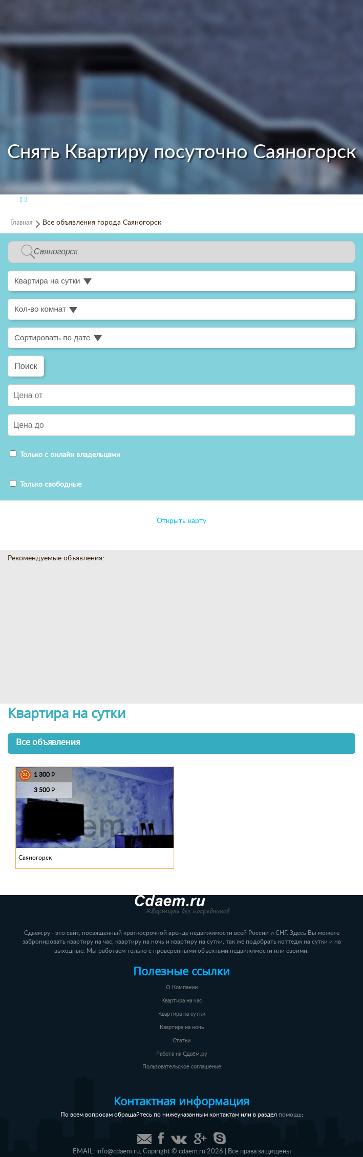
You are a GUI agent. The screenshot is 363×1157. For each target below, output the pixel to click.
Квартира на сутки (181, 1014)
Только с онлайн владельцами (65, 455)
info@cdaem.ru (118, 1151)
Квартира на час (181, 1000)
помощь (290, 1115)
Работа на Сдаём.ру (181, 1054)
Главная (21, 222)
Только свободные (45, 484)
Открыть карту (181, 521)
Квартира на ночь (182, 1027)
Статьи (181, 1040)
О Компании (182, 987)
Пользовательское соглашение (181, 1066)
